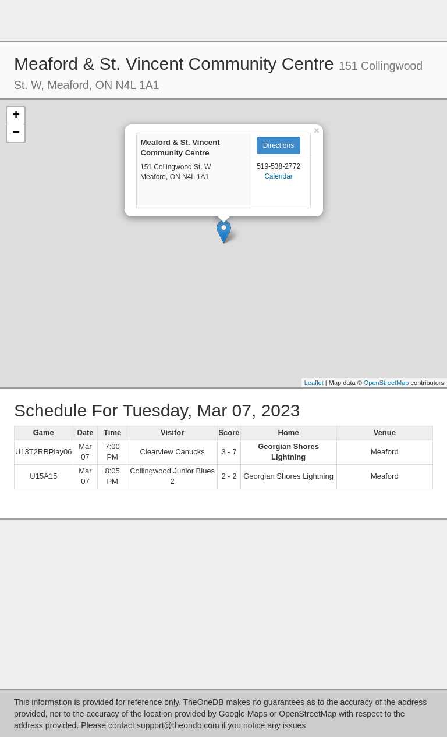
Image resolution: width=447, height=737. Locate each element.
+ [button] (16, 115)
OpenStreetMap (386, 382)
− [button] (16, 133)
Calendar (278, 176)
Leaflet (314, 382)
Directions (278, 145)
